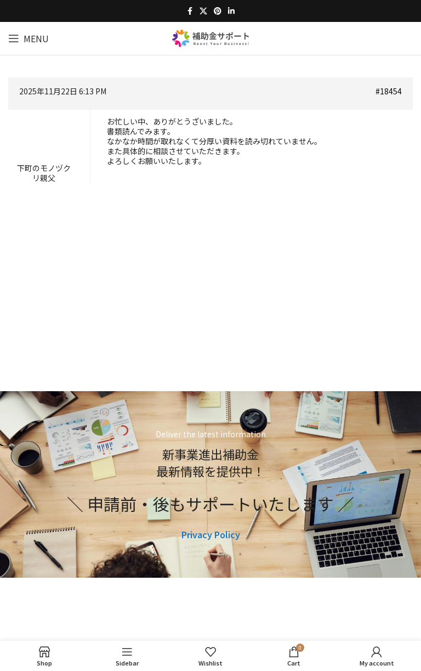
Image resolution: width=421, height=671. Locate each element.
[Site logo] (210, 36)
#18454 (389, 91)
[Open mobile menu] (28, 38)
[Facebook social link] (189, 11)
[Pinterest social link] (217, 11)
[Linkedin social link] (231, 11)
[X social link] (203, 11)
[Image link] (210, 624)
